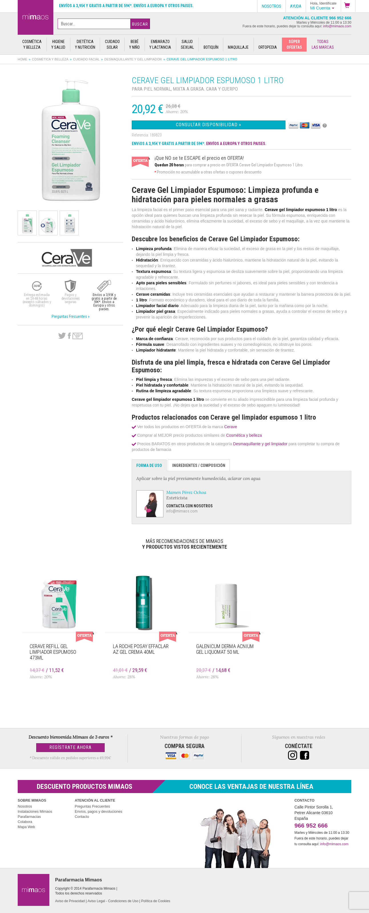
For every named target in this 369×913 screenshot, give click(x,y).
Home (22, 59)
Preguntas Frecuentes (92, 806)
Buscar (140, 24)
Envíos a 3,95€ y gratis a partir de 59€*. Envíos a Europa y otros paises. (126, 5)
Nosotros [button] (271, 6)
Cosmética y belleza (50, 59)
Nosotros (25, 806)
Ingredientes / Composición (198, 465)
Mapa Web (26, 827)
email (77, 336)
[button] (348, 6)
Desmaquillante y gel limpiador (133, 59)
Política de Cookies (155, 901)
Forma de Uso (149, 465)
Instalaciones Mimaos (35, 812)
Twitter (62, 335)
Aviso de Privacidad (70, 901)
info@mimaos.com (337, 26)
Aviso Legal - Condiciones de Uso (113, 901)
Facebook (69, 335)
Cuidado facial (86, 59)
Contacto (82, 817)
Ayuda (295, 6)
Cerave (230, 426)
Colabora (25, 822)
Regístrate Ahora (70, 747)
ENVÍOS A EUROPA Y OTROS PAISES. (236, 143)
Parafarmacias (29, 817)
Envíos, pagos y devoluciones (98, 812)
